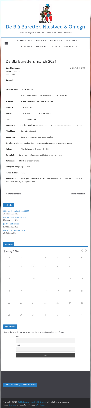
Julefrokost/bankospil (11, 224)
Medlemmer (71, 40)
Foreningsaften (79, 193)
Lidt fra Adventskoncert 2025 (14, 217)
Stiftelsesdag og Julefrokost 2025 (16, 211)
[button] (31, 40)
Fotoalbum (25, 46)
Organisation (23, 40)
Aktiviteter (41, 40)
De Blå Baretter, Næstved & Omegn (45, 26)
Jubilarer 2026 (56, 40)
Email (18, 345)
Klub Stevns (41, 46)
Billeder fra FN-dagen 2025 (14, 230)
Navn (18, 336)
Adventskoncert (12, 193)
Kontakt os (69, 46)
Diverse (54, 46)
